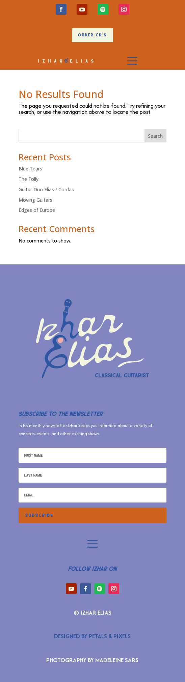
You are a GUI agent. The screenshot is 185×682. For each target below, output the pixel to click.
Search (155, 136)
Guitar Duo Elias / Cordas (46, 189)
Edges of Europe (37, 210)
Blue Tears (30, 168)
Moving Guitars (35, 200)
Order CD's (92, 35)
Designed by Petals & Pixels (92, 636)
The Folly (28, 179)
